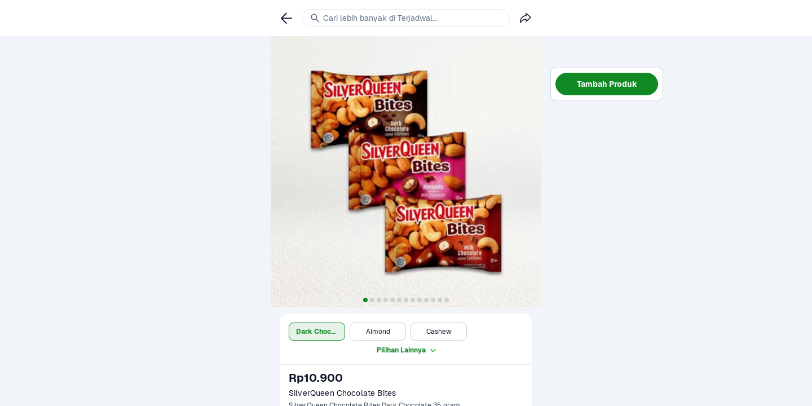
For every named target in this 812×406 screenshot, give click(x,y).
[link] (286, 18)
